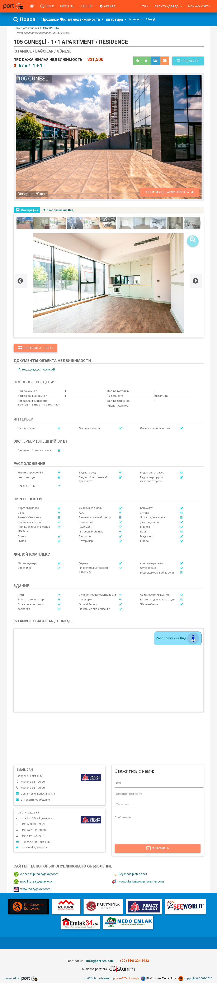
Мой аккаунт (199, 6)
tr (146, 6)
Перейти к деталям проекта (169, 192)
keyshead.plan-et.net (129, 874)
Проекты (67, 6)
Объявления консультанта (35, 794)
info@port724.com (100, 961)
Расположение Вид (58, 210)
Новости (86, 6)
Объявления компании (33, 842)
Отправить (157, 849)
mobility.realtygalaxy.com (34, 882)
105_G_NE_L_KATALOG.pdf (36, 370)
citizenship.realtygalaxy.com (36, 874)
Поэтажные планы (35, 348)
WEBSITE (107, 6)
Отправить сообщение (33, 800)
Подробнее (188, 61)
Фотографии (27, 210)
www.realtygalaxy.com (32, 847)
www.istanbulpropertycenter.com (138, 882)
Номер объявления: (36, 28)
